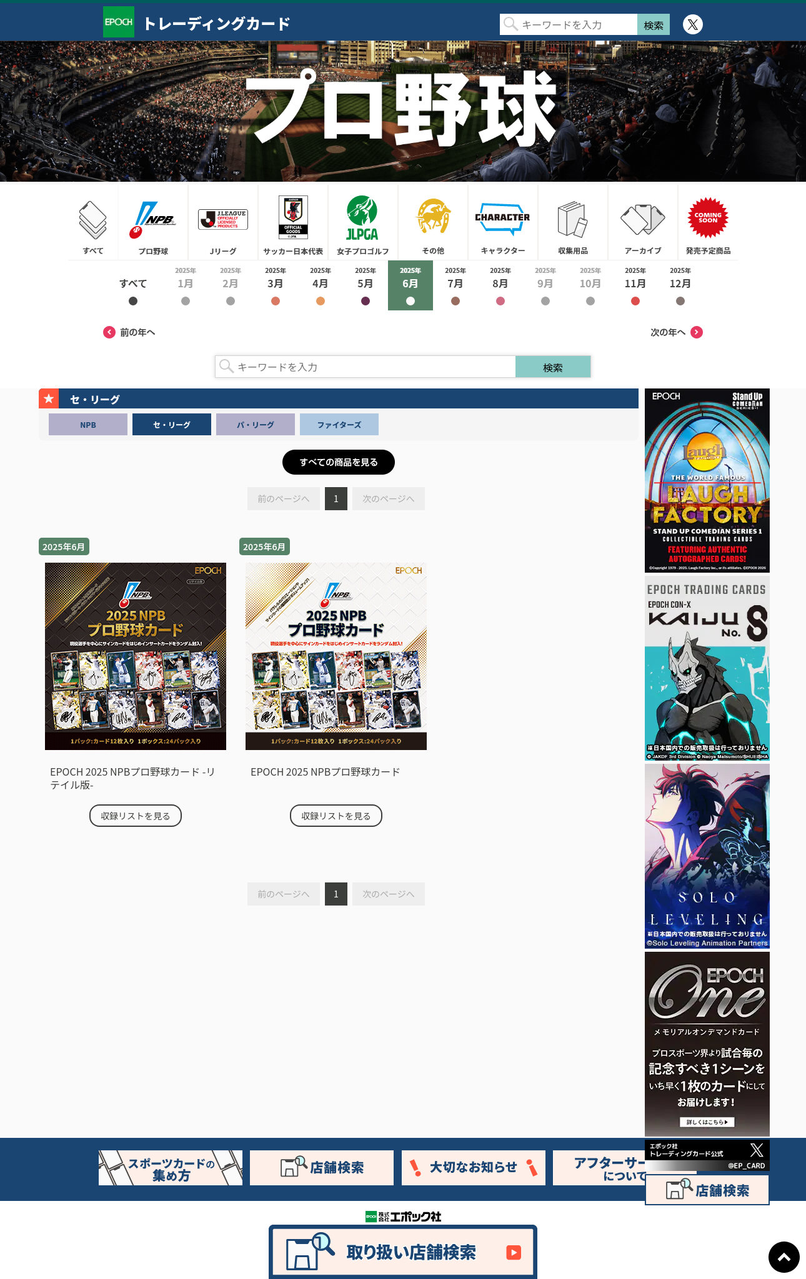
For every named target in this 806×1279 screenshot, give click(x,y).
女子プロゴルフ (363, 222)
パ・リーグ (255, 424)
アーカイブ (643, 222)
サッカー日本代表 (293, 222)
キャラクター (503, 222)
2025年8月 (500, 285)
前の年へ (129, 332)
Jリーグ (223, 222)
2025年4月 (320, 285)
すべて (93, 222)
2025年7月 (455, 285)
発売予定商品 (708, 222)
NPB (88, 424)
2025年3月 (275, 285)
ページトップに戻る (784, 1257)
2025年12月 (680, 285)
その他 (433, 222)
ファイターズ (339, 424)
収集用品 (573, 222)
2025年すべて (133, 285)
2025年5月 (365, 285)
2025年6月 (410, 285)
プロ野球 (153, 222)
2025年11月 (635, 285)
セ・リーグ (172, 424)
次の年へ (676, 332)
